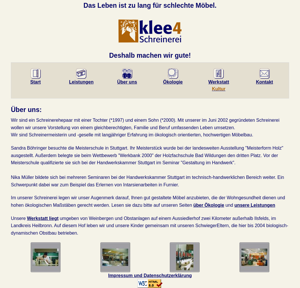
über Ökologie (208, 205)
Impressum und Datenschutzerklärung (150, 275)
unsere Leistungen (254, 205)
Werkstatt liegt (43, 218)
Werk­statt (218, 81)
